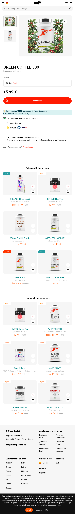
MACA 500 (20, 277)
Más (47, 510)
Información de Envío (45, 449)
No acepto (38, 510)
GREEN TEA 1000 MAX (54, 238)
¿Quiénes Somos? (43, 443)
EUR (57, 463)
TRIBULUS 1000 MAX (55, 277)
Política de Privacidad (60, 443)
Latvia (23, 467)
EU (7, 479)
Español (42, 473)
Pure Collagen (20, 368)
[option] (10, 21)
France (8, 484)
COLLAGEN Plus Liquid (20, 199)
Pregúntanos (28, 147)
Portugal (24, 484)
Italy (23, 463)
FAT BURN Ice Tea (55, 199)
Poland (24, 479)
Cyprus (8, 467)
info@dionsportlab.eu (16, 445)
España (8, 471)
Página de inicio (43, 436)
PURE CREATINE (20, 407)
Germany (9, 488)
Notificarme (24, 100)
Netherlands (26, 475)
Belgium (9, 463)
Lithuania (24, 471)
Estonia (8, 475)
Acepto (29, 510)
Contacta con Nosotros (61, 449)
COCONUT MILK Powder (20, 238)
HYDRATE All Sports (54, 407)
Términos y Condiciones (60, 436)
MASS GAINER (55, 368)
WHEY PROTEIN (55, 329)
